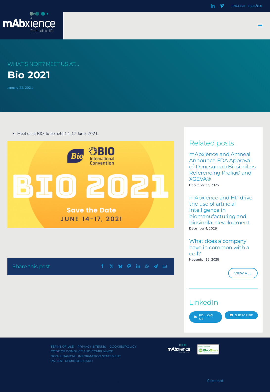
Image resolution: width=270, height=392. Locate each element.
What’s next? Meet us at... (43, 64)
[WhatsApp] (147, 266)
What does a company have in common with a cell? (219, 247)
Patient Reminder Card (72, 361)
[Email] (164, 266)
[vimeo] (222, 6)
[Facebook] (102, 266)
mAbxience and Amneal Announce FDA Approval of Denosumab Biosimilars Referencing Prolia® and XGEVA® (222, 166)
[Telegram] (155, 266)
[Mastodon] (129, 266)
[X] (111, 266)
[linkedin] (213, 6)
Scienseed (215, 380)
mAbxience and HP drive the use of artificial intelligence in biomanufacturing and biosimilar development (220, 210)
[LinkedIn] (138, 266)
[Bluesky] (120, 266)
